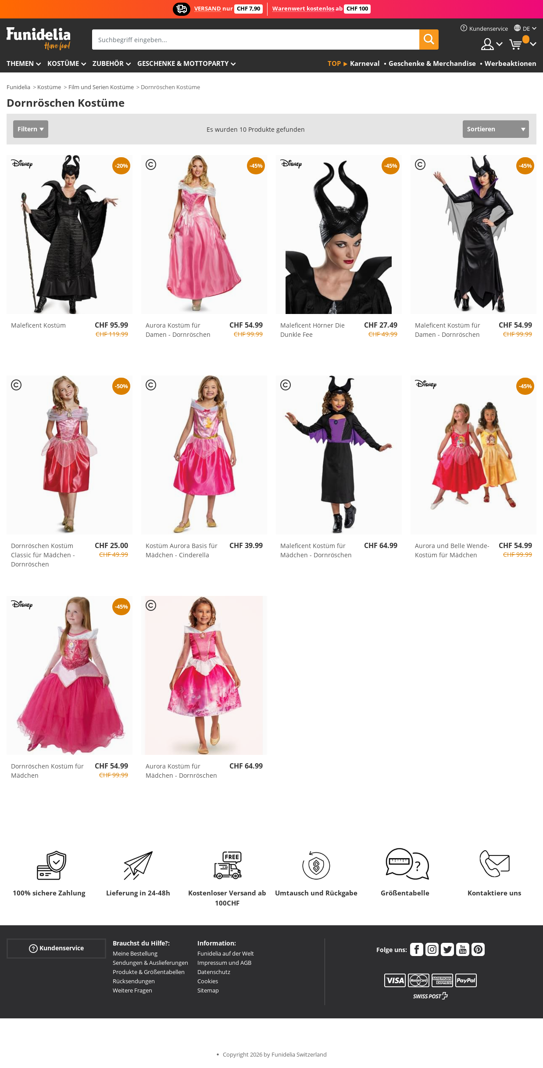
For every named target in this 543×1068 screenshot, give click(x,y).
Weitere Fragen (132, 990)
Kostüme (63, 63)
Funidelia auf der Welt (225, 953)
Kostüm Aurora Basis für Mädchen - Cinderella (182, 550)
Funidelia (18, 87)
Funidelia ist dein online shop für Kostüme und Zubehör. (38, 39)
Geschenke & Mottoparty (183, 63)
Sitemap (208, 990)
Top (334, 63)
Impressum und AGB (224, 963)
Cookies (207, 981)
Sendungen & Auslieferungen (150, 963)
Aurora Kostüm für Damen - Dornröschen (178, 330)
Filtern (27, 129)
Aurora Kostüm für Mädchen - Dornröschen (181, 770)
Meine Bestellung (135, 953)
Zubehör (108, 63)
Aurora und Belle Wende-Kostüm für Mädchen (452, 550)
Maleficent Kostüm (38, 325)
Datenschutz (213, 972)
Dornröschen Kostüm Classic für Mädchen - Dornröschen (43, 554)
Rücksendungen (134, 981)
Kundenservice (56, 948)
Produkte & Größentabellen (149, 972)
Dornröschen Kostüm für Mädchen (47, 770)
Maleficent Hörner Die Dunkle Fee (312, 330)
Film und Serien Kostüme (101, 87)
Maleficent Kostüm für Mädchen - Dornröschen (316, 550)
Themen (20, 63)
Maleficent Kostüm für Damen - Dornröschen (447, 330)
